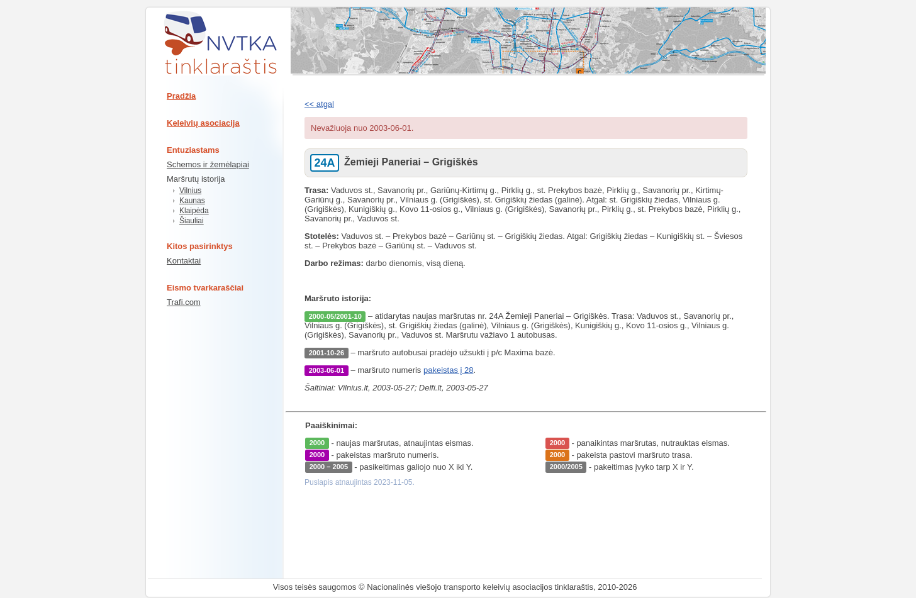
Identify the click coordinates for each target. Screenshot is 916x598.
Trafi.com (184, 302)
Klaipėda (194, 210)
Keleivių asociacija (203, 123)
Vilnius (190, 190)
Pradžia (181, 96)
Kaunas (192, 200)
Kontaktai (184, 260)
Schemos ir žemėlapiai (208, 164)
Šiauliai (191, 220)
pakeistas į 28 (448, 370)
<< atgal (319, 104)
